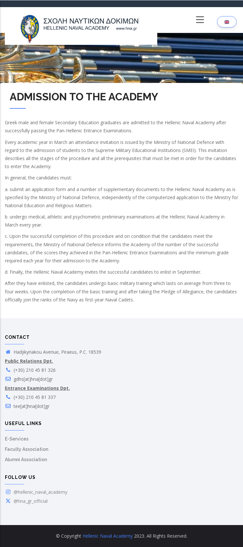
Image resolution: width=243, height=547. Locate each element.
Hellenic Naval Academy (108, 536)
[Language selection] (227, 21)
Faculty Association (26, 449)
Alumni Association (26, 459)
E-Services (16, 438)
